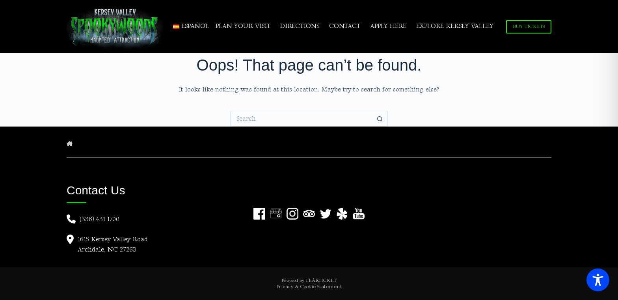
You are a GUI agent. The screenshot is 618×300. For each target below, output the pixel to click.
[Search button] (380, 119)
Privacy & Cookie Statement (309, 286)
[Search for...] (301, 119)
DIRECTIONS (299, 26)
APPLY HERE (388, 26)
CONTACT (344, 26)
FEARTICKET (321, 280)
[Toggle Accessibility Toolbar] (598, 280)
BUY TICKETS (529, 26)
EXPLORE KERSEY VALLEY (454, 26)
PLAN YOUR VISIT (243, 26)
